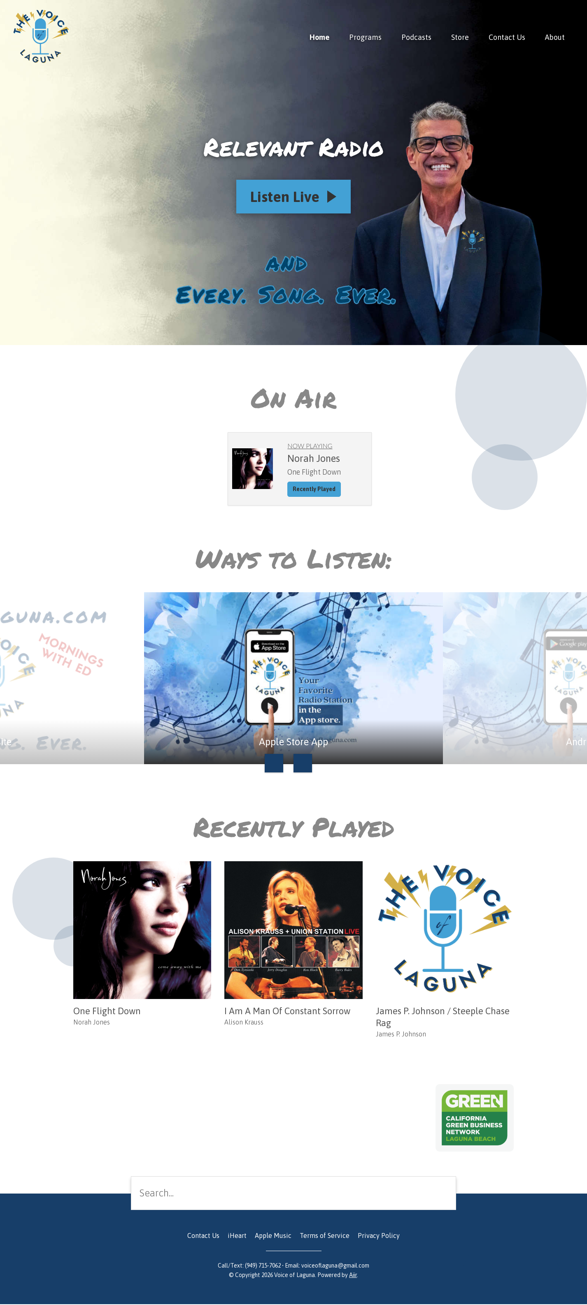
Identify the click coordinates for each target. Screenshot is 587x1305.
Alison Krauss (243, 1023)
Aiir (353, 1276)
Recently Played (314, 490)
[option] (293, 679)
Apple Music (273, 1236)
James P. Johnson (401, 1034)
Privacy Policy (379, 1236)
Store (460, 37)
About (555, 37)
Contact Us (507, 37)
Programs (365, 37)
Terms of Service (324, 1236)
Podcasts (416, 37)
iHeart (237, 1236)
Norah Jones (91, 1023)
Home (319, 37)
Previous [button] (274, 764)
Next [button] (303, 764)
